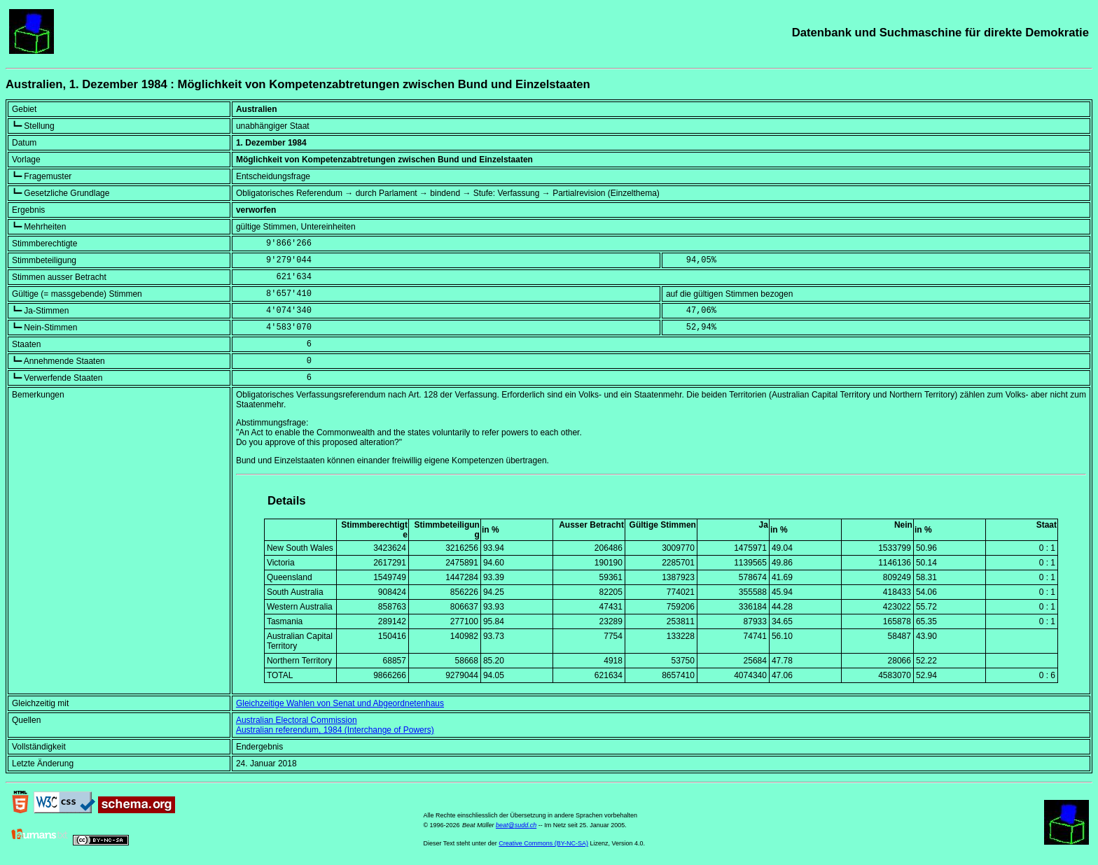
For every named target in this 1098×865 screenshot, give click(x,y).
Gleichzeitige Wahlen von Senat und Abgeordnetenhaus (340, 703)
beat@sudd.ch (516, 825)
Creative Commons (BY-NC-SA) (543, 843)
